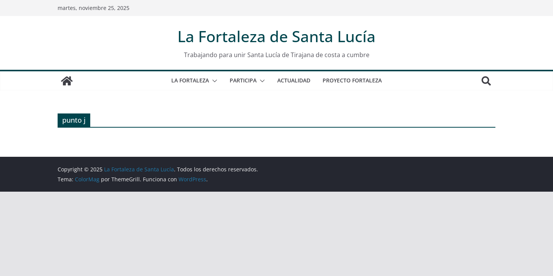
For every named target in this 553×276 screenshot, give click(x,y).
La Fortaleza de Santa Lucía (276, 36)
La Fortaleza (190, 80)
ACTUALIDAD (293, 80)
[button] (213, 81)
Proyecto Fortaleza (352, 80)
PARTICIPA (243, 80)
